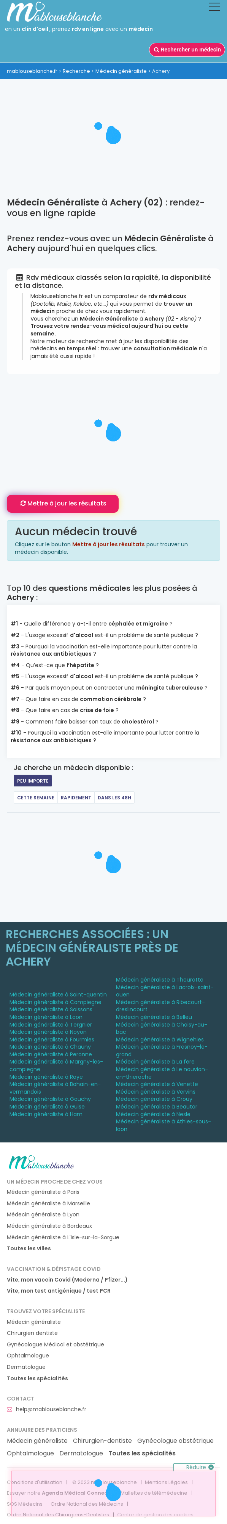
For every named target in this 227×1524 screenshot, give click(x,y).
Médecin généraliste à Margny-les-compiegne (56, 1065)
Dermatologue (26, 1367)
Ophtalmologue (28, 1355)
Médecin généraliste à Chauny (50, 1047)
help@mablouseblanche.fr (46, 1409)
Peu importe (33, 781)
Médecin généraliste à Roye (46, 1077)
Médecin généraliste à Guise (47, 1106)
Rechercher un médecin (187, 50)
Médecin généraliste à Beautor (156, 1106)
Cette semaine (35, 797)
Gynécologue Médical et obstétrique (55, 1344)
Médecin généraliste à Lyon (43, 1214)
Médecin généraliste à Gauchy (50, 1099)
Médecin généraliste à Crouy (154, 1099)
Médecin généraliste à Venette (157, 1084)
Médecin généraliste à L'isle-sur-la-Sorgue (63, 1237)
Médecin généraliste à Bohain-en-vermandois (55, 1088)
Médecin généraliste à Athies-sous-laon (163, 1125)
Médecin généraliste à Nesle (153, 1114)
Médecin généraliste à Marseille (48, 1203)
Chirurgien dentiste (32, 1333)
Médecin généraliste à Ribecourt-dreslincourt (160, 1006)
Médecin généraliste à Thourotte (159, 979)
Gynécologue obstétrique (175, 1441)
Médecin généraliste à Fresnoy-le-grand (162, 1050)
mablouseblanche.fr (32, 71)
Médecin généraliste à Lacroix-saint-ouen (165, 991)
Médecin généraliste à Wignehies (160, 1039)
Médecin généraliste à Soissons (51, 1009)
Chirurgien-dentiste (102, 1441)
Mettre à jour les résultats (62, 503)
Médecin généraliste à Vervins (155, 1092)
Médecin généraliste (121, 71)
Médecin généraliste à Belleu (154, 1017)
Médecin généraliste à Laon (46, 1017)
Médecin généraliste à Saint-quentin (58, 994)
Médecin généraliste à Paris (43, 1192)
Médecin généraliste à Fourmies (52, 1039)
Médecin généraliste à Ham (46, 1114)
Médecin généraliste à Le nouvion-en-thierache (162, 1073)
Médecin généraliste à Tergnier (51, 1024)
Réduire (200, 1467)
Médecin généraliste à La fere (155, 1061)
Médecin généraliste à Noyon (48, 1032)
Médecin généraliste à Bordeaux (49, 1226)
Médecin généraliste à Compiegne (56, 1002)
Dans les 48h (114, 797)
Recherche (76, 71)
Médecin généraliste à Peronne (51, 1054)
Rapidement (76, 797)
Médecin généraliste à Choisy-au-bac (161, 1028)
